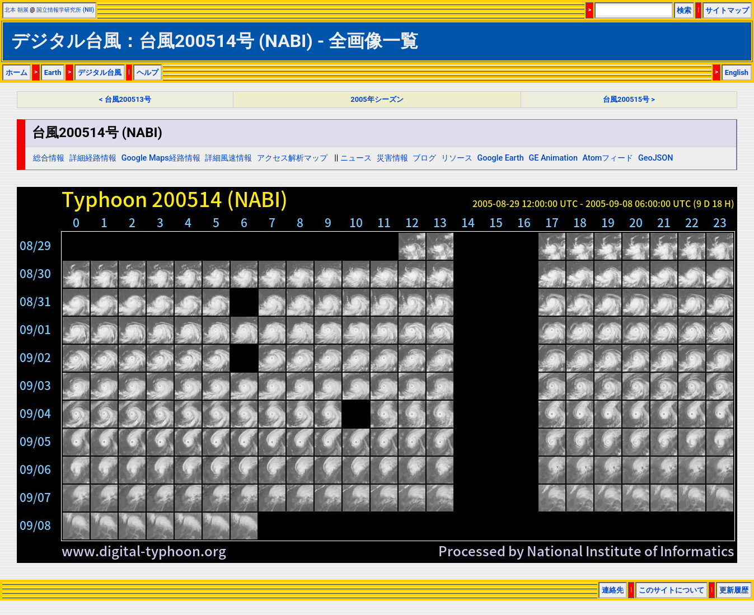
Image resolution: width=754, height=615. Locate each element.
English (736, 72)
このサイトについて (671, 590)
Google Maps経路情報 (160, 158)
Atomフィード (608, 158)
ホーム (16, 72)
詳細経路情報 (92, 158)
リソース (456, 158)
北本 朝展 (16, 9)
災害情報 (392, 158)
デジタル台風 (99, 72)
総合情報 (48, 158)
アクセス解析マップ (292, 158)
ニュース (356, 158)
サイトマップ (727, 10)
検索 (684, 10)
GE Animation (553, 158)
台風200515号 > (629, 99)
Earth (53, 72)
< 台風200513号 (125, 99)
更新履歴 (733, 590)
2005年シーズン (376, 99)
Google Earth (500, 158)
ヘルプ (147, 72)
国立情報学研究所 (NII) (65, 9)
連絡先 (613, 590)
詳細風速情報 (228, 158)
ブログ (424, 158)
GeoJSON (655, 158)
